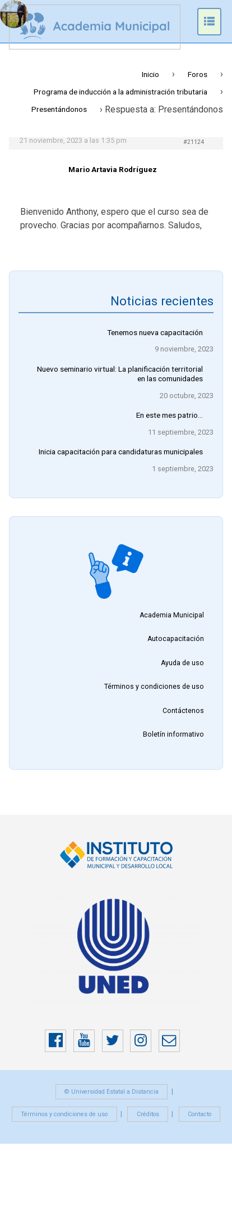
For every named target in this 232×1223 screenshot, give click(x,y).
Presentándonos (59, 109)
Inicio (150, 74)
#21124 (193, 142)
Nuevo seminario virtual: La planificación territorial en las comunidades (120, 373)
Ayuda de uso (182, 663)
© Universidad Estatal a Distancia (111, 1091)
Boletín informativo (173, 735)
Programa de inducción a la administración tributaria (120, 91)
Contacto (199, 1114)
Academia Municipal (172, 615)
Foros (197, 74)
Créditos (148, 1114)
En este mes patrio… (169, 414)
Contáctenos (183, 711)
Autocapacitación (175, 639)
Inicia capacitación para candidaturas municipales (121, 451)
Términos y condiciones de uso (154, 687)
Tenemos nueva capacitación (155, 332)
